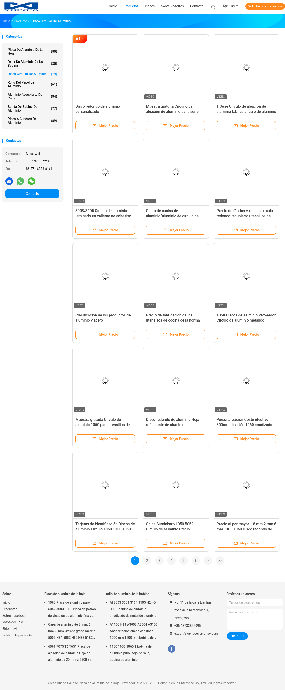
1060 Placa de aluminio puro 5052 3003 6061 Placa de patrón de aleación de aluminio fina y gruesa (72, 610)
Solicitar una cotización (265, 6)
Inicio (6, 602)
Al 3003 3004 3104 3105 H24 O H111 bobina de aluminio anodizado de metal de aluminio (133, 609)
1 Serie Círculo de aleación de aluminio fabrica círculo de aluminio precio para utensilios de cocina (246, 111)
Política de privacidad (17, 635)
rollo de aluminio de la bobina (32, 63)
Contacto (32, 193)
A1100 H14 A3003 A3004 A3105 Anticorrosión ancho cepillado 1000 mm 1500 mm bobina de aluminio (133, 632)
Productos (9, 609)
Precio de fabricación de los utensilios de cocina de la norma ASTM (173, 320)
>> (220, 560)
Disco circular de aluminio (32, 74)
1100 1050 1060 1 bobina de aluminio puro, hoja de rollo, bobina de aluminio (131, 653)
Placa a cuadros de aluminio (32, 121)
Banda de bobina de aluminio (32, 108)
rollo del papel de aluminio (32, 84)
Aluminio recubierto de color (32, 96)
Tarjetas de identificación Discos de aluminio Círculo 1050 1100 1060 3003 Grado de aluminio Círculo (105, 529)
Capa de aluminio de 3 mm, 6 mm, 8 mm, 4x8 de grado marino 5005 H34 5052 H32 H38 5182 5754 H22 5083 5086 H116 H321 (72, 632)
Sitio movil (10, 629)
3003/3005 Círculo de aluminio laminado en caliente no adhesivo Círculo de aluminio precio (103, 216)
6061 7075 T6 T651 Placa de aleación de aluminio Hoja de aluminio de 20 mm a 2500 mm (70, 653)
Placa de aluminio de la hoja (32, 51)
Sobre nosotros (13, 615)
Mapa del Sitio (12, 622)
